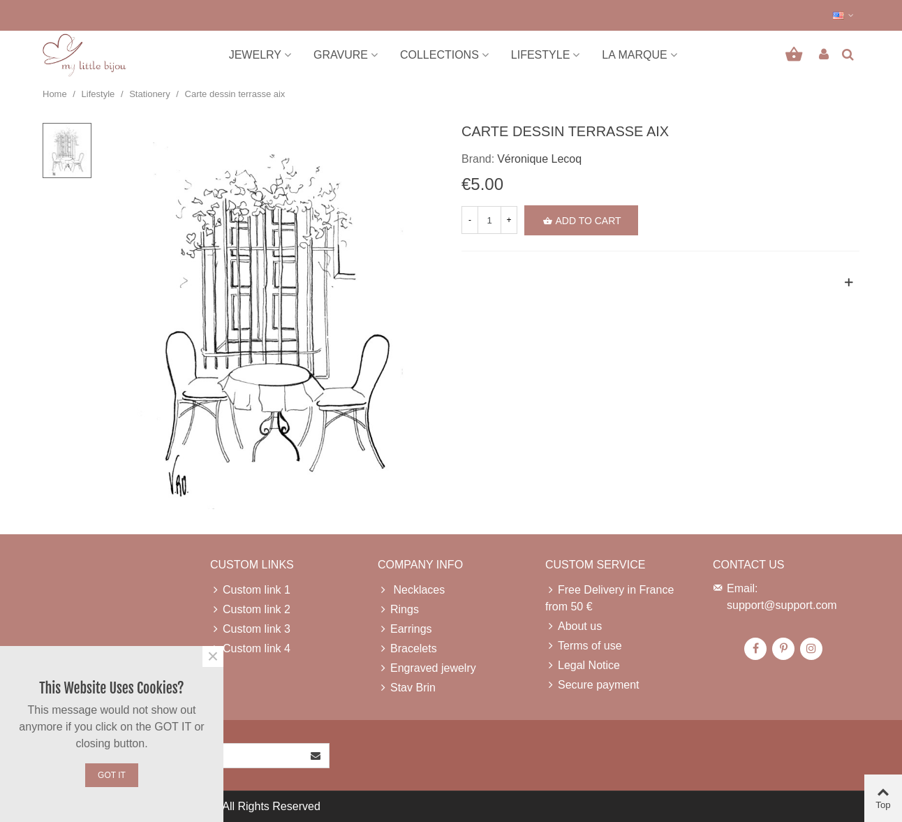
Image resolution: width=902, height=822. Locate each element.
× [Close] (213, 656)
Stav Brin (407, 688)
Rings (398, 609)
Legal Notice (582, 665)
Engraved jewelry (427, 668)
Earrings (405, 629)
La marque (634, 55)
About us (573, 626)
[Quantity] (489, 220)
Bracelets (407, 648)
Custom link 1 (250, 590)
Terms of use (583, 646)
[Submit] (316, 756)
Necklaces (411, 590)
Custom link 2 (250, 609)
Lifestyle (540, 55)
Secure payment (592, 685)
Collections (439, 55)
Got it (112, 775)
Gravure (340, 55)
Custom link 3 (250, 629)
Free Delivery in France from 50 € (609, 597)
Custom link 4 (250, 648)
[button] (844, 15)
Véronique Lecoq (539, 159)
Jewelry (255, 55)
